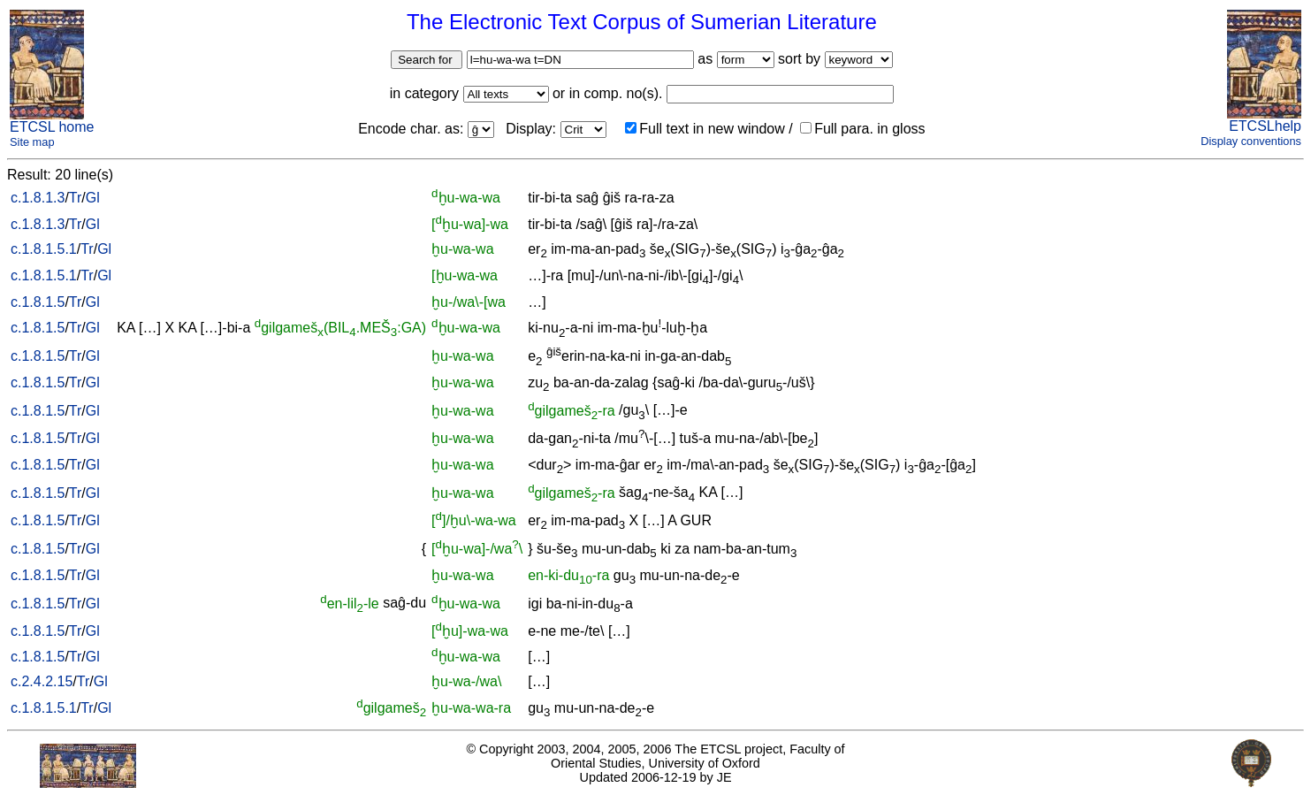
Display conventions (1250, 141)
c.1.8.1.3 (38, 197)
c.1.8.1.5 (38, 302)
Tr (75, 197)
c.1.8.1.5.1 (44, 248)
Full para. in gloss (862, 128)
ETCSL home (52, 126)
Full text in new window (705, 128)
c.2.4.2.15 (41, 681)
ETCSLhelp (1265, 126)
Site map (32, 142)
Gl (93, 197)
